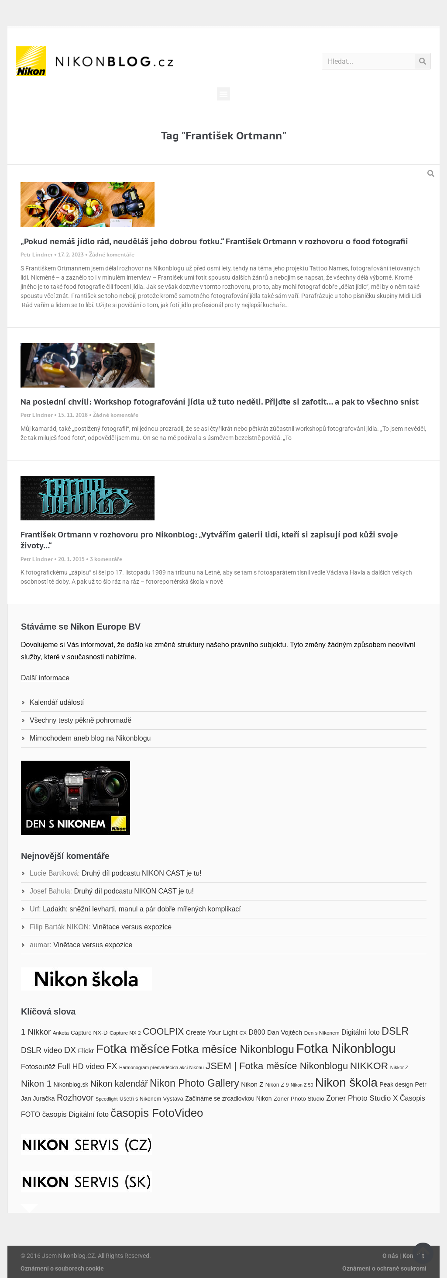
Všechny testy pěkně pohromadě (80, 720)
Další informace (45, 678)
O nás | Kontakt (403, 1255)
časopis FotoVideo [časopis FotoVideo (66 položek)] (156, 1113)
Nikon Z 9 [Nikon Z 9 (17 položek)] (277, 1085)
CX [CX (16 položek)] (242, 1033)
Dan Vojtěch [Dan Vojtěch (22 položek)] (284, 1032)
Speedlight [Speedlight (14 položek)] (106, 1098)
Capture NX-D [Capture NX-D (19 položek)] (89, 1032)
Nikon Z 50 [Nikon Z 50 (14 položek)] (302, 1085)
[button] (223, 93)
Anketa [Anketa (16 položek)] (61, 1033)
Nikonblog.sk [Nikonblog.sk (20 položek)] (71, 1084)
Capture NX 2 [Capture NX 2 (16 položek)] (125, 1033)
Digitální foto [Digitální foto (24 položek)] (360, 1032)
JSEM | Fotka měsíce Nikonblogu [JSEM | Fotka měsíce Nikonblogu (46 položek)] (277, 1065)
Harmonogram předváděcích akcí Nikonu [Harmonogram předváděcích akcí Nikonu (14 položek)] (161, 1067)
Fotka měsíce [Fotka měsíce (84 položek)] (133, 1049)
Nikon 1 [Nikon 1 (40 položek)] (36, 1083)
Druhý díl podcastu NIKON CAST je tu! (141, 873)
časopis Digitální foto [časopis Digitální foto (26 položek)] (75, 1114)
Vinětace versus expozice (132, 927)
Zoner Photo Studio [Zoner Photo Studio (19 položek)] (299, 1098)
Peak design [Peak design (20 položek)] (396, 1084)
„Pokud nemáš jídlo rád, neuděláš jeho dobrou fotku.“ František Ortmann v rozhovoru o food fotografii (214, 241)
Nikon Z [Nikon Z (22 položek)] (252, 1084)
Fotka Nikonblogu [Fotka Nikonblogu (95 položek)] (345, 1048)
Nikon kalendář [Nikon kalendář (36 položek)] (119, 1083)
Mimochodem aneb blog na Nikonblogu (90, 738)
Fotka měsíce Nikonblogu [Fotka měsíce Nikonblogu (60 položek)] (233, 1049)
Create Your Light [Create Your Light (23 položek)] (211, 1032)
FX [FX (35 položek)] (112, 1066)
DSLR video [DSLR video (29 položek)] (41, 1050)
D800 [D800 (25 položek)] (256, 1032)
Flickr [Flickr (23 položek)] (86, 1050)
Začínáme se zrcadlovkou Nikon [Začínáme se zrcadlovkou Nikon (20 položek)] (228, 1098)
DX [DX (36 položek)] (70, 1050)
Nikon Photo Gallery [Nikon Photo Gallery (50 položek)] (194, 1083)
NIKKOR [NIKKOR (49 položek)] (369, 1065)
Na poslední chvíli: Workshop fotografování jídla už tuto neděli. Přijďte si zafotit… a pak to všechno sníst (220, 402)
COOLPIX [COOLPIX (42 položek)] (163, 1031)
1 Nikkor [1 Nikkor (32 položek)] (36, 1031)
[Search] (422, 61)
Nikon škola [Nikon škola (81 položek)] (346, 1082)
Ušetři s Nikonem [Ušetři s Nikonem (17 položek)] (140, 1099)
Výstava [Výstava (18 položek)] (173, 1098)
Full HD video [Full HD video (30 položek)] (81, 1066)
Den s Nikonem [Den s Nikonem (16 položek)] (322, 1033)
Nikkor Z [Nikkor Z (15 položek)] (399, 1067)
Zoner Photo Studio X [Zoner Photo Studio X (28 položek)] (362, 1098)
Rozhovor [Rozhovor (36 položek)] (75, 1097)
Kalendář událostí (57, 702)
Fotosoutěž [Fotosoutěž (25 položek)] (38, 1066)
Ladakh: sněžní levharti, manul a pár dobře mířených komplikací (142, 909)
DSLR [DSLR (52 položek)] (395, 1031)
